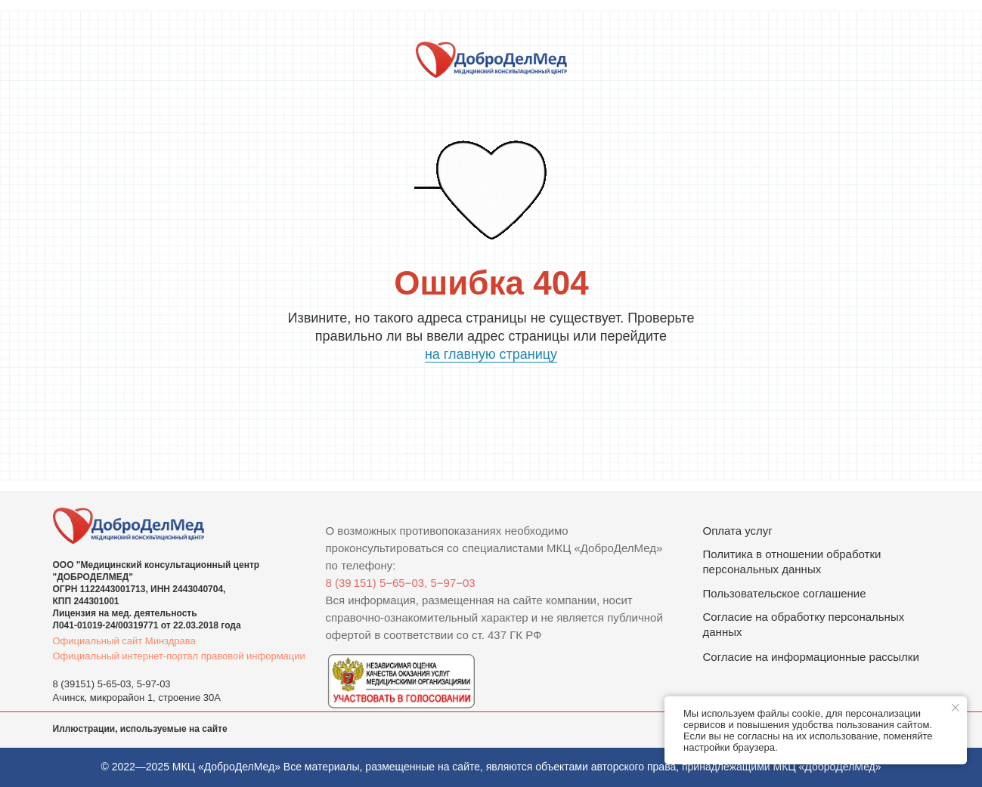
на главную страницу (491, 354)
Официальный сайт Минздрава (124, 641)
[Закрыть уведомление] (955, 707)
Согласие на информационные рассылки (811, 656)
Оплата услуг (738, 530)
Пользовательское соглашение (784, 593)
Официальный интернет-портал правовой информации (179, 656)
